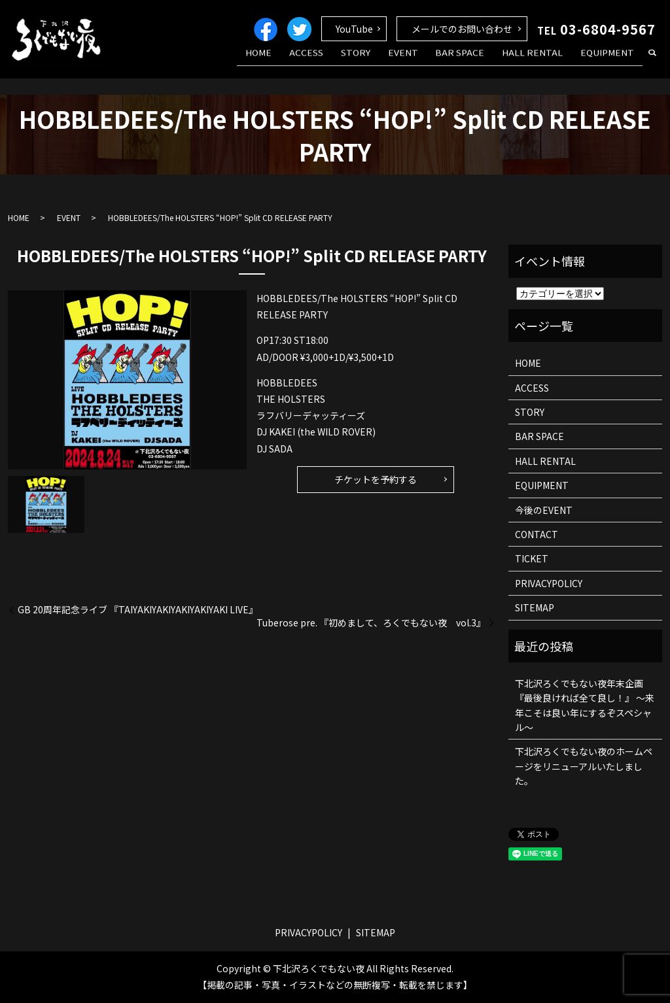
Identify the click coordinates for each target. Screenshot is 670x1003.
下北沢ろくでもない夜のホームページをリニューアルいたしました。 (583, 766)
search (652, 61)
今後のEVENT (544, 510)
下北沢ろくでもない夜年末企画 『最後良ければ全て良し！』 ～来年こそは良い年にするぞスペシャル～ (584, 705)
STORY (384, 60)
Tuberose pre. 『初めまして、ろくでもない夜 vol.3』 (370, 623)
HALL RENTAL (542, 60)
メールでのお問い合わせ (462, 28)
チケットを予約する (375, 479)
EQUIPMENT (610, 60)
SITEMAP (534, 607)
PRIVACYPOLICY (548, 583)
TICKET (531, 558)
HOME (301, 60)
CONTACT (536, 534)
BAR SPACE (476, 60)
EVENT (425, 60)
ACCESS (342, 60)
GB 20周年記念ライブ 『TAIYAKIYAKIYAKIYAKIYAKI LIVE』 (138, 610)
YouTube (354, 28)
